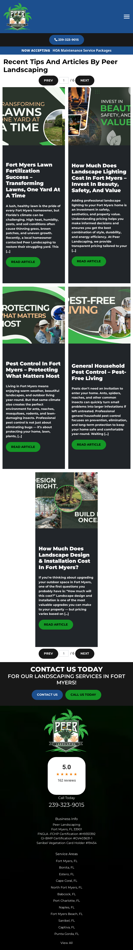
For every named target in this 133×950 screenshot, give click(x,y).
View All (67, 943)
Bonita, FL (66, 867)
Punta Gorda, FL (66, 934)
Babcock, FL (66, 894)
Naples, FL (66, 907)
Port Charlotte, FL (66, 901)
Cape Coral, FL (66, 881)
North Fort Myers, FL (66, 887)
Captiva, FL (66, 927)
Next (84, 80)
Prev (48, 80)
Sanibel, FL (66, 920)
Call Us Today (83, 695)
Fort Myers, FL (66, 861)
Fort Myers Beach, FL (67, 914)
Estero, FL (66, 874)
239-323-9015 (66, 40)
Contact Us (47, 695)
